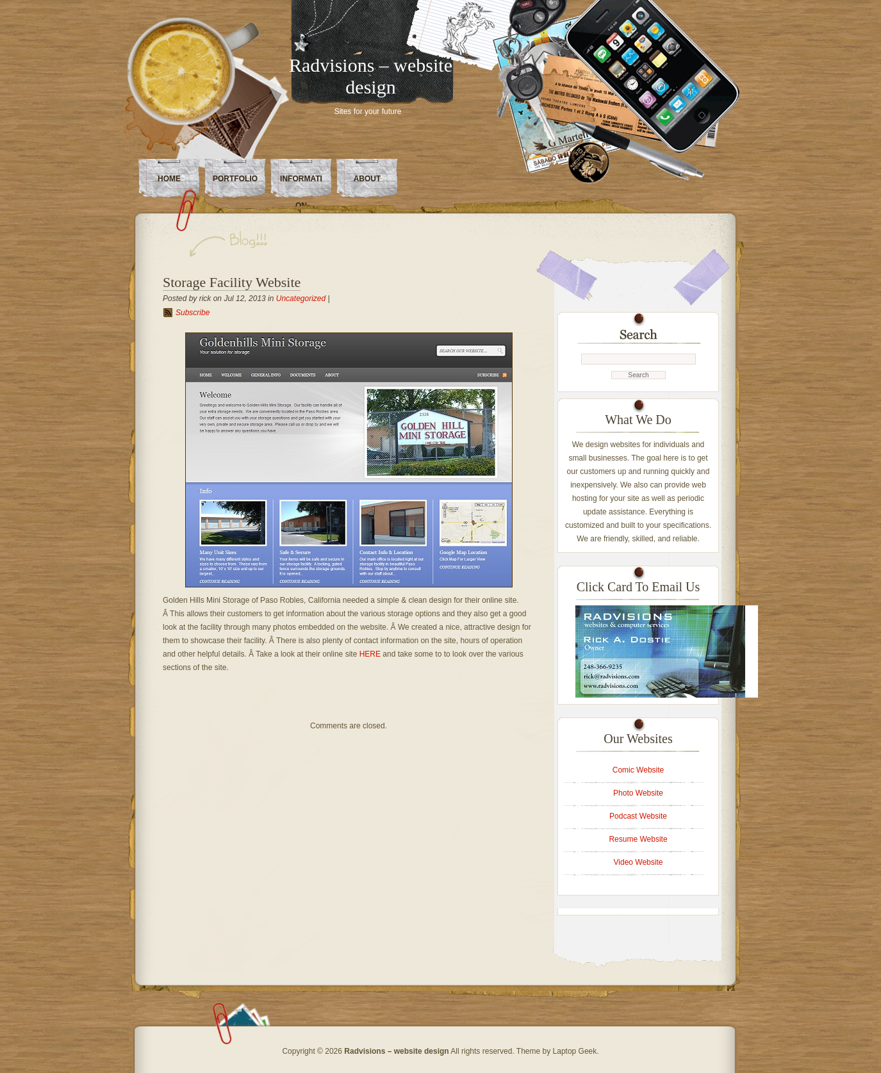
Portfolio (235, 178)
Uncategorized (300, 298)
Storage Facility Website (232, 282)
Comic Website (638, 770)
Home (169, 178)
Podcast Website (638, 816)
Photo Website (638, 793)
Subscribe (193, 312)
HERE (370, 654)
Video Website (638, 862)
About (367, 178)
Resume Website (638, 839)
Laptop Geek (575, 1051)
